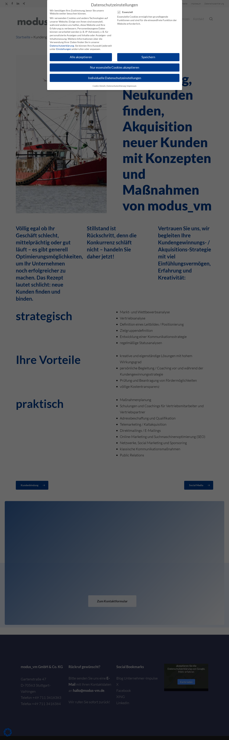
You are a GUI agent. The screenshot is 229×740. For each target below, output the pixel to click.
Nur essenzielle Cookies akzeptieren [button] (114, 67)
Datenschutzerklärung (62, 45)
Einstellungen (63, 48)
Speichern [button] (148, 57)
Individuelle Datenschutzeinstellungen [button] (114, 77)
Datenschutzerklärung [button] (116, 86)
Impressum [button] (131, 86)
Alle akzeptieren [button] (81, 57)
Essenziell (126, 11)
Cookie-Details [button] (99, 86)
